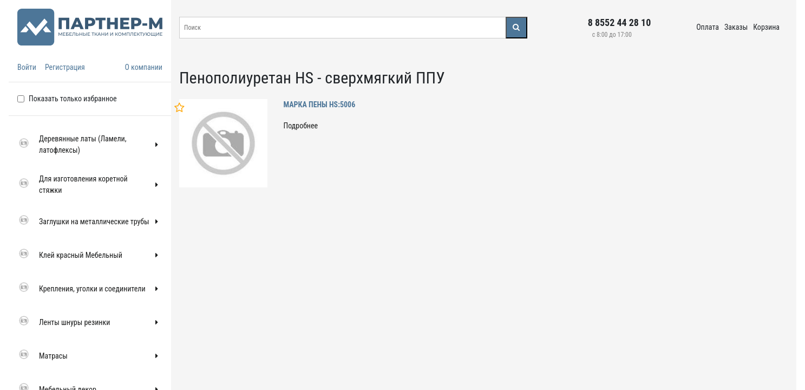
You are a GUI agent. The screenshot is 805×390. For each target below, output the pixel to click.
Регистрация (65, 67)
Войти (26, 67)
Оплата (707, 27)
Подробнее (301, 125)
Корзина (766, 27)
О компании (143, 67)
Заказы (736, 27)
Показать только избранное (73, 98)
